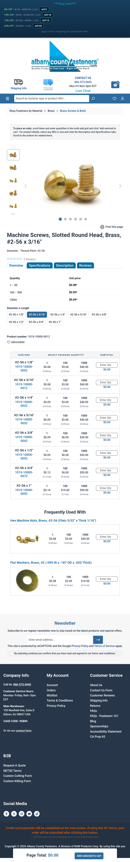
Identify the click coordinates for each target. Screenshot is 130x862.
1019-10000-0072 (24, 474)
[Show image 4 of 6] (75, 219)
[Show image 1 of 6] (60, 219)
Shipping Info (99, 700)
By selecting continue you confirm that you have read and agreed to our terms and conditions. (65, 653)
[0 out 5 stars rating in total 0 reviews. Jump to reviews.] (21, 259)
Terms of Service (104, 646)
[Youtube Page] (29, 814)
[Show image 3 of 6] (70, 219)
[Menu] (7, 98)
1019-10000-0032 (24, 421)
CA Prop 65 (97, 736)
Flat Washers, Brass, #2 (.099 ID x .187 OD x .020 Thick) (51, 562)
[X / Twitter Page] (14, 814)
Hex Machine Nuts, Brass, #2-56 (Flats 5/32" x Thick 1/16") (53, 520)
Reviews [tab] (85, 265)
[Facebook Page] (6, 814)
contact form (23, 730)
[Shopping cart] (115, 84)
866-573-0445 (83, 82)
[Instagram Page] (22, 814)
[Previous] (25, 185)
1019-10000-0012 (24, 386)
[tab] (65, 265)
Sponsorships (99, 726)
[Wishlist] (114, 98)
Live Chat (82, 91)
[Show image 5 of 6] (80, 219)
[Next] (120, 185)
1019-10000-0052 (24, 456)
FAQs (93, 711)
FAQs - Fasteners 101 (104, 716)
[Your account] (122, 98)
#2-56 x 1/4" (57, 314)
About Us (96, 685)
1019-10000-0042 (24, 439)
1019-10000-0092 (24, 491)
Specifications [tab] (39, 265)
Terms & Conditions (60, 700)
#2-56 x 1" (55, 322)
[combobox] (51, 98)
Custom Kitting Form (17, 781)
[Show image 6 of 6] (85, 219)
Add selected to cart (89, 855)
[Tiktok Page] (37, 814)
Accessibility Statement (106, 731)
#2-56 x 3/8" (99, 314)
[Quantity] (107, 365)
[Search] (93, 98)
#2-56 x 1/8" (16, 314)
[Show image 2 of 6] (65, 219)
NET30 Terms (12, 770)
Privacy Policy (79, 646)
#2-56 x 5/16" (78, 314)
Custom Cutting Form (17, 776)
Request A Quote (14, 765)
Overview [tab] (16, 265)
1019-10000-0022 (24, 403)
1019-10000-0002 (24, 368)
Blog (93, 721)
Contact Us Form (101, 690)
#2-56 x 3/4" (36, 322)
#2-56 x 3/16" (37, 314)
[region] (65, 185)
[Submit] (98, 640)
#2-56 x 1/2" (16, 322)
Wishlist (52, 695)
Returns (95, 705)
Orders (51, 690)
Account (52, 685)
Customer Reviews (102, 695)
